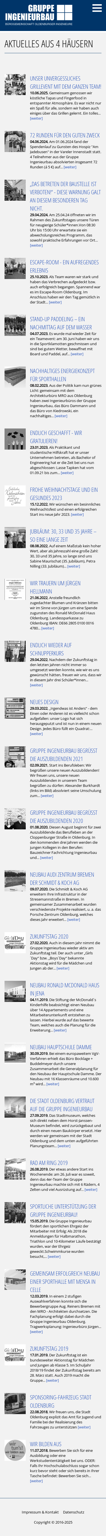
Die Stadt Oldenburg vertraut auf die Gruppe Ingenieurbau (62, 1105)
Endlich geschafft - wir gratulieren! (56, 436)
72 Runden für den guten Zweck (64, 135)
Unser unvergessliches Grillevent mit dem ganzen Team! (65, 82)
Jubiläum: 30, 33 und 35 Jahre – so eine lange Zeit (63, 535)
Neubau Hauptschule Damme (61, 1047)
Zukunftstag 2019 (49, 1348)
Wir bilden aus (45, 1444)
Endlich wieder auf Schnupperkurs (51, 649)
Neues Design (44, 702)
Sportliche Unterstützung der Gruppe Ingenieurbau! (63, 1210)
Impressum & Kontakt (40, 1512)
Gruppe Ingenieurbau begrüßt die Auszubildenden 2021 (63, 754)
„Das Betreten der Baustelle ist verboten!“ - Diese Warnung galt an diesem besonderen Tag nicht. (65, 196)
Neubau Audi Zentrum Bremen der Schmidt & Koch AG (62, 878)
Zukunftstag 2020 (49, 936)
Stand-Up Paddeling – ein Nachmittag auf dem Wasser (61, 323)
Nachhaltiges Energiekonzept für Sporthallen (62, 375)
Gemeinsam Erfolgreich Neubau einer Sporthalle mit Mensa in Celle (65, 1281)
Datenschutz (73, 1512)
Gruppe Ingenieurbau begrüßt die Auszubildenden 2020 (63, 816)
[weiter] (36, 118)
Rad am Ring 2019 (49, 1162)
